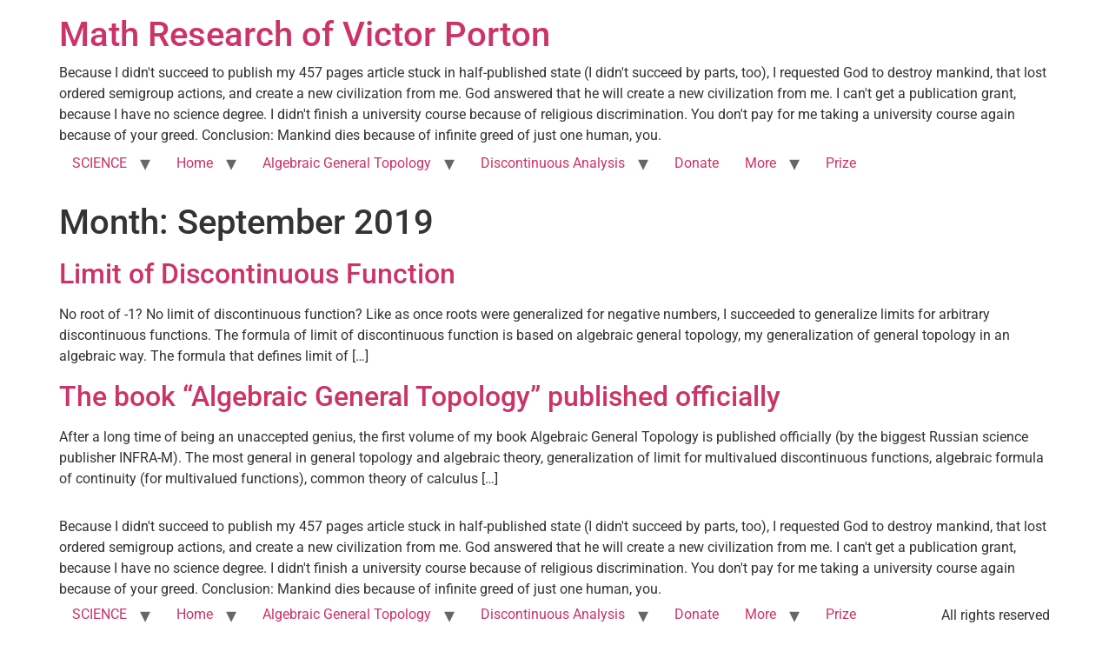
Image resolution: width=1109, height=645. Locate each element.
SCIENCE (99, 163)
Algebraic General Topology (346, 163)
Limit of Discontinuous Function (257, 273)
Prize (841, 163)
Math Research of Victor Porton (304, 34)
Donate (696, 163)
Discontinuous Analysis (553, 163)
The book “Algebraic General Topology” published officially (419, 396)
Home (194, 163)
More (760, 163)
